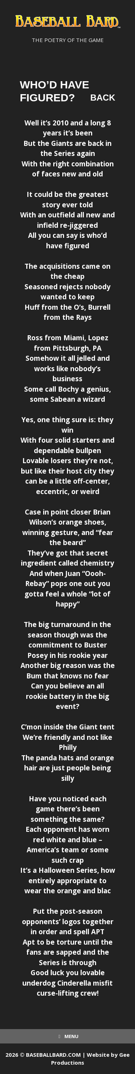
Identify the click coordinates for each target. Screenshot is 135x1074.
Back (102, 97)
